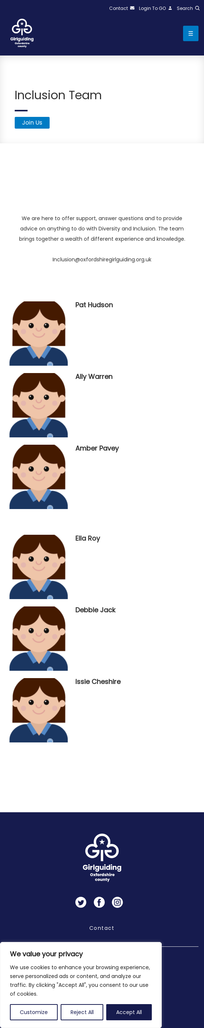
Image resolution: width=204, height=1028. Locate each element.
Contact (102, 928)
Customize (34, 1012)
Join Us (32, 122)
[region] (81, 985)
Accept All (129, 1012)
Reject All (82, 1012)
